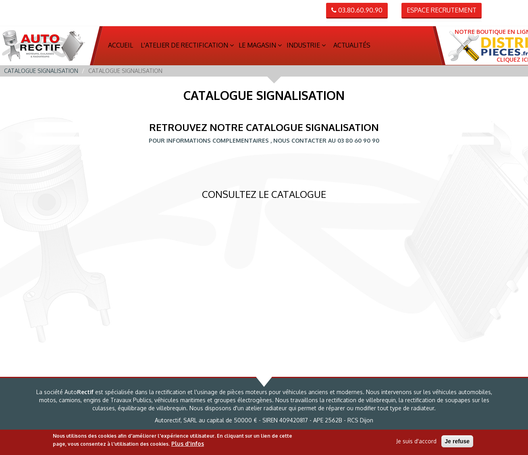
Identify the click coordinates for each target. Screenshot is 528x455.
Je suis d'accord (416, 441)
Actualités (351, 46)
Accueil (120, 46)
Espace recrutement (441, 10)
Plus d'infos (187, 443)
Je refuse (457, 441)
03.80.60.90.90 (356, 10)
